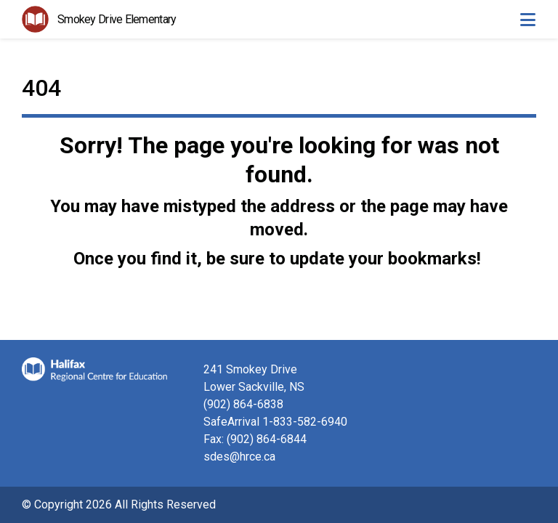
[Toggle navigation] (527, 19)
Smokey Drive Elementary (116, 19)
